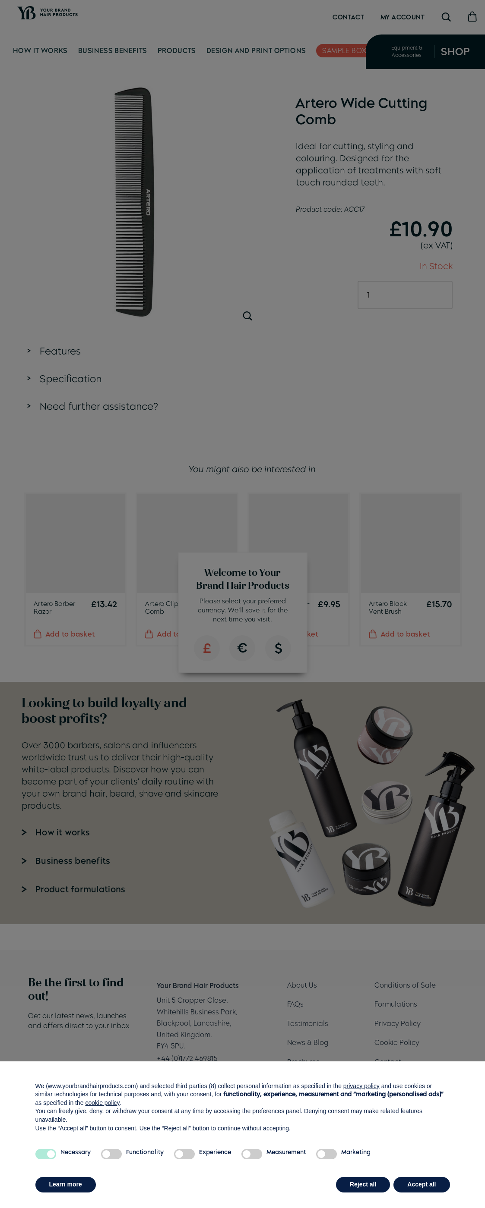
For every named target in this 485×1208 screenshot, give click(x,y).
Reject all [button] (363, 1184)
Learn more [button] (65, 1184)
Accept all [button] (421, 1184)
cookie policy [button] (102, 1102)
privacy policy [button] (361, 1085)
